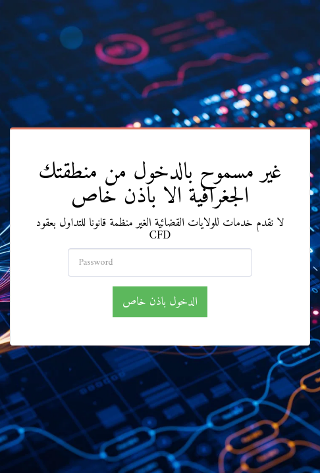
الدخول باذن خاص (160, 302)
